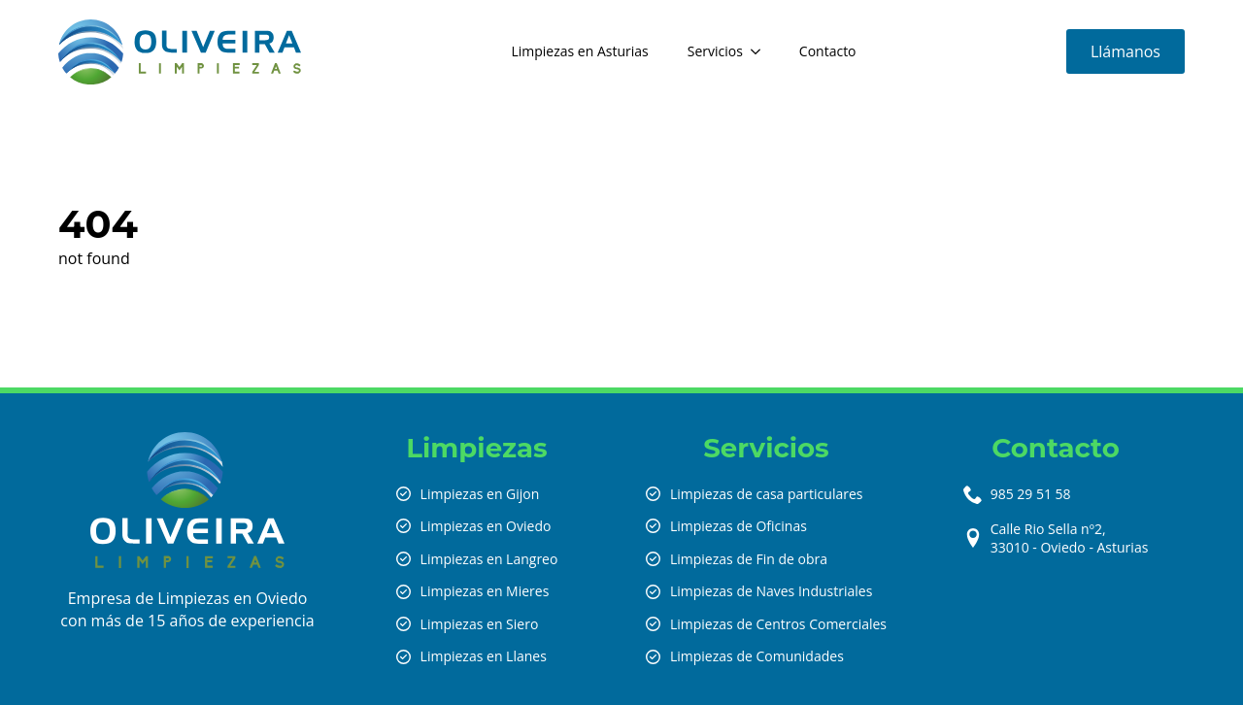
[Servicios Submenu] (761, 51)
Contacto (828, 51)
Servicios (715, 51)
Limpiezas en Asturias (579, 51)
